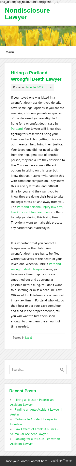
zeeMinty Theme (61, 461)
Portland (17, 128)
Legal (28, 338)
